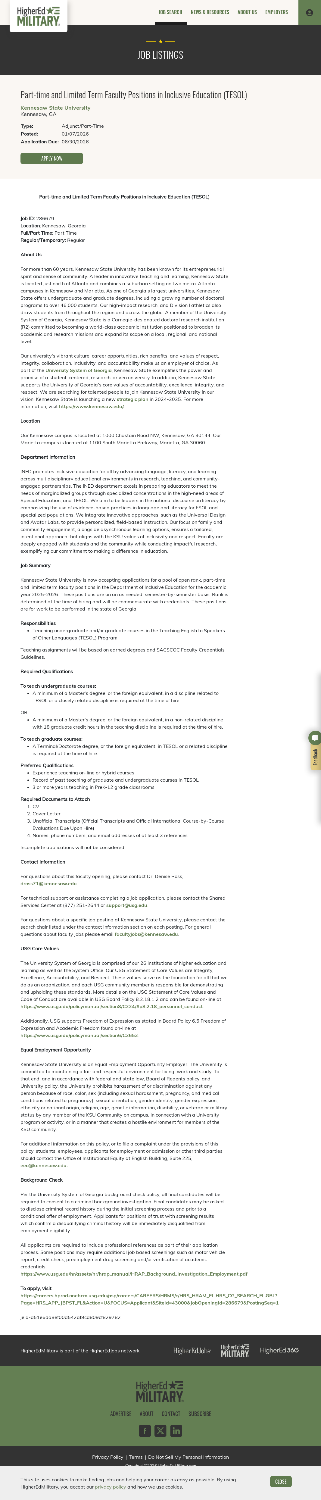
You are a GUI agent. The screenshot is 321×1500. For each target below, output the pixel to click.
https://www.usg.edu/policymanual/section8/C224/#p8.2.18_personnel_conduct (111, 1006)
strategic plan (132, 399)
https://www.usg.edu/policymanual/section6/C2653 (79, 1035)
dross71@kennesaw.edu (48, 883)
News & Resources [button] (210, 12)
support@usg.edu (126, 905)
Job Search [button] (170, 12)
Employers (276, 12)
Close (281, 1481)
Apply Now (52, 158)
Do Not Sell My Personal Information (188, 1457)
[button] (309, 12)
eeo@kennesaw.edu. (44, 1165)
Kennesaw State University (55, 107)
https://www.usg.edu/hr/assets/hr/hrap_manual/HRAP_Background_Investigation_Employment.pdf (134, 1274)
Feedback (315, 757)
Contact (171, 1413)
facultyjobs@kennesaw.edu (146, 934)
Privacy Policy (107, 1457)
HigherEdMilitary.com (177, 1465)
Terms (136, 1457)
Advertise (120, 1413)
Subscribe (200, 1413)
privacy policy (110, 1487)
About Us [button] (247, 12)
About (146, 1413)
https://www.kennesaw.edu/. (91, 406)
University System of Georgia (78, 370)
